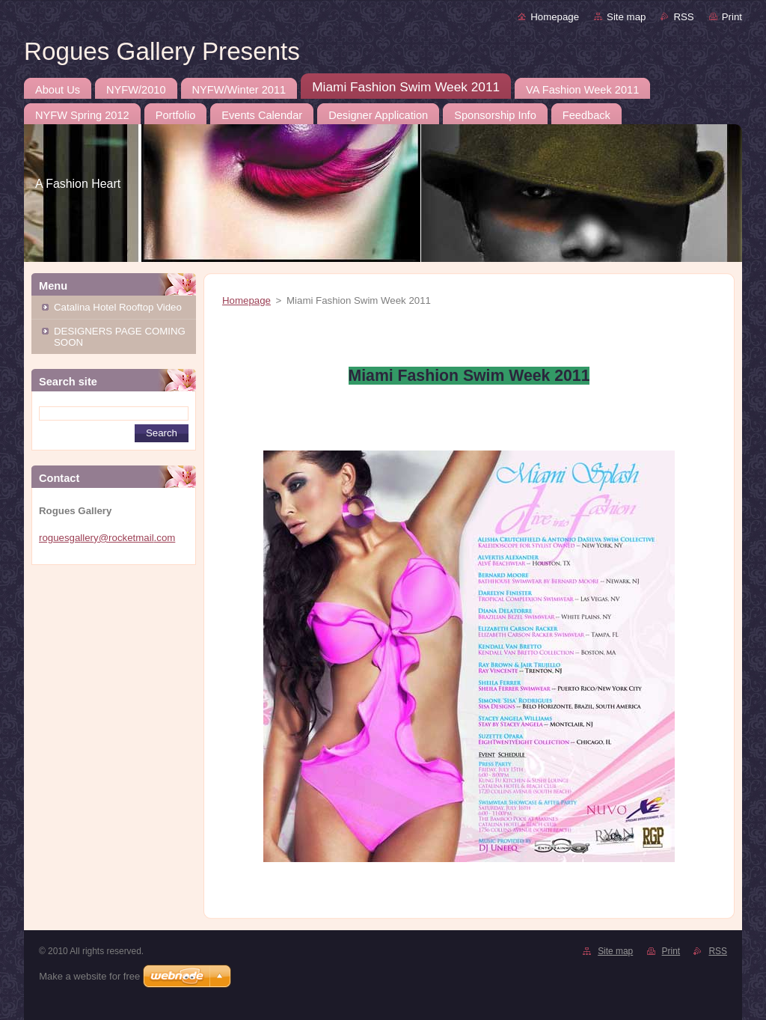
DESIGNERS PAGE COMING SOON (120, 337)
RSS (683, 16)
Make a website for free (89, 976)
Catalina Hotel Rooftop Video (118, 307)
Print (732, 16)
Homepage (554, 16)
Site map (626, 16)
